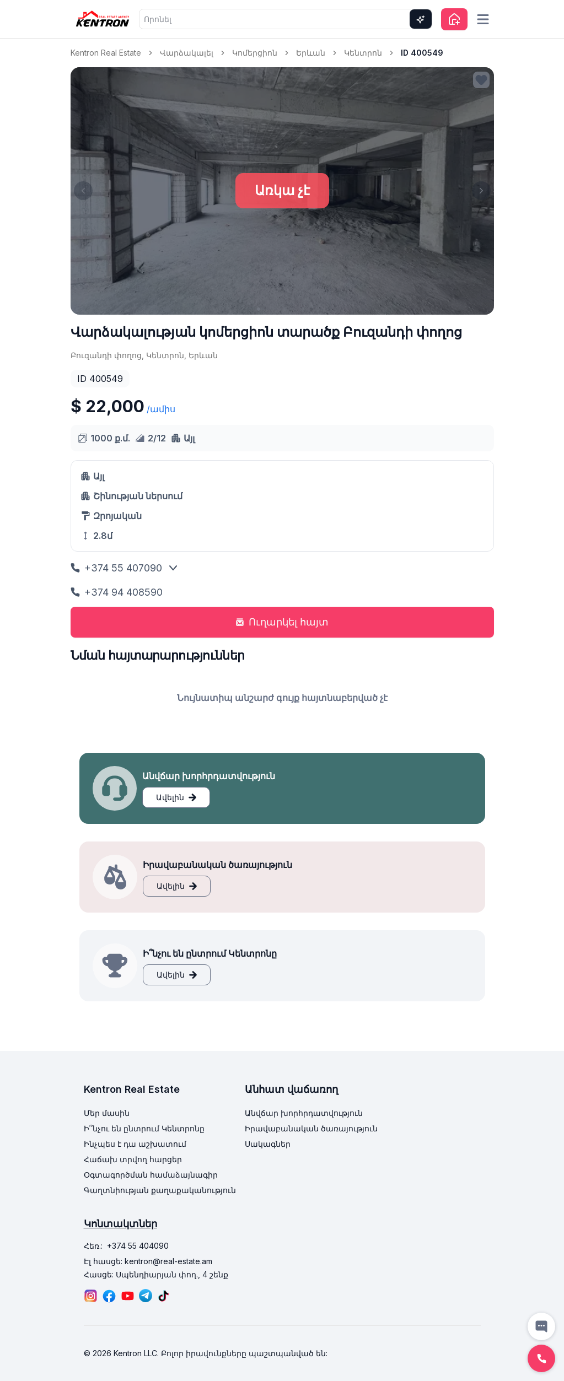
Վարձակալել (186, 52)
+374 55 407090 (116, 568)
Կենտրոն (363, 52)
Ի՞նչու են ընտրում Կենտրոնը (144, 1128)
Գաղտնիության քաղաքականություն (160, 1190)
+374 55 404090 (138, 1245)
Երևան (310, 52)
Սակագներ (268, 1143)
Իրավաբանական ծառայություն (311, 1128)
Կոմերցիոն (254, 52)
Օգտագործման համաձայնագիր (151, 1174)
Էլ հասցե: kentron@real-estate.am (148, 1261)
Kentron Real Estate (106, 52)
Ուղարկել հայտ (282, 622)
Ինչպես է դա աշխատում (135, 1143)
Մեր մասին (107, 1113)
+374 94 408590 (117, 592)
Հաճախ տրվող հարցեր (133, 1159)
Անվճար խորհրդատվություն (304, 1113)
